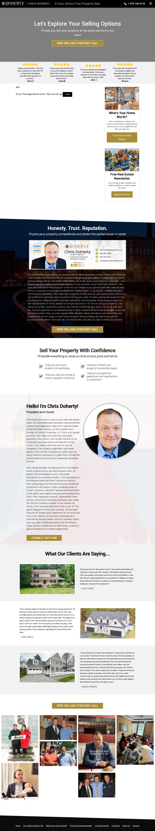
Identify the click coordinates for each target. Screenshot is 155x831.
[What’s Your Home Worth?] (56, 825)
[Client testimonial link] (47, 579)
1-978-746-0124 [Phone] (135, 3)
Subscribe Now (122, 194)
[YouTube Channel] (102, 825)
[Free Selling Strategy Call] (33, 825)
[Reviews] (136, 825)
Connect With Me (44, 537)
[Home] (25, 4)
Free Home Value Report (122, 137)
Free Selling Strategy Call (77, 43)
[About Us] (126, 825)
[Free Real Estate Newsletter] (81, 825)
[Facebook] (116, 825)
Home (67, 94)
